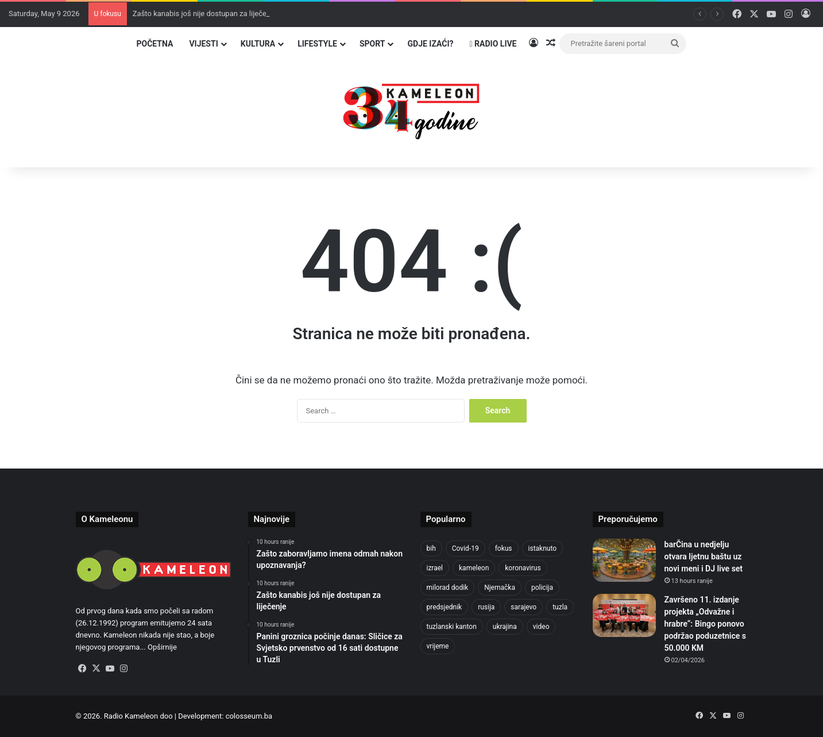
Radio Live (493, 43)
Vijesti (203, 43)
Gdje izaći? (430, 43)
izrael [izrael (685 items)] (435, 568)
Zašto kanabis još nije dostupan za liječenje (204, 13)
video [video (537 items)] (541, 627)
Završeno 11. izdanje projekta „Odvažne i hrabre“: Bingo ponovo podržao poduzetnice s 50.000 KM (705, 623)
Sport (372, 43)
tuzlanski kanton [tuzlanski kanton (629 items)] (452, 627)
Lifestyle (317, 43)
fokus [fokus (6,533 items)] (503, 548)
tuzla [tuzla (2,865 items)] (559, 607)
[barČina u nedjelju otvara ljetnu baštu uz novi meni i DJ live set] (624, 560)
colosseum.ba (249, 716)
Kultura (258, 43)
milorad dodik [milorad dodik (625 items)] (448, 588)
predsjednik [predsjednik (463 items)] (444, 607)
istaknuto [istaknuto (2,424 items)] (542, 548)
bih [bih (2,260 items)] (431, 548)
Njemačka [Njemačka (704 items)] (499, 588)
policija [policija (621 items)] (542, 588)
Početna (154, 43)
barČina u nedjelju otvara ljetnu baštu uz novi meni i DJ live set (703, 556)
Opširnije (162, 647)
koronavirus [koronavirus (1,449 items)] (522, 568)
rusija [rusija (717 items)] (486, 607)
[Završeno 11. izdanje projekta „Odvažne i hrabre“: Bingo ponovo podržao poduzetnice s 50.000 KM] (624, 615)
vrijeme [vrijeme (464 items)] (438, 646)
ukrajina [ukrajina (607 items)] (505, 627)
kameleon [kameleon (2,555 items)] (474, 568)
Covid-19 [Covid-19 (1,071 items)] (465, 548)
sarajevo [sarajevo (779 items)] (523, 607)
